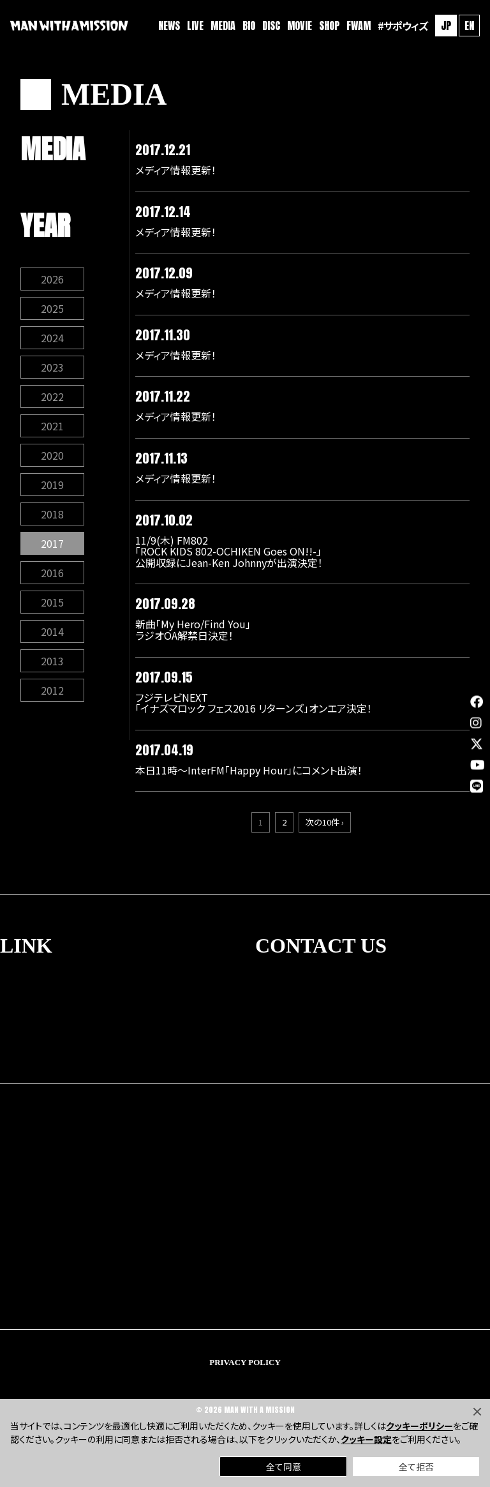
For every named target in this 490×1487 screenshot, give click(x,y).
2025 (52, 308)
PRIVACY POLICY (245, 1362)
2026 (52, 279)
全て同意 (283, 1466)
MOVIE (299, 25)
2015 (52, 602)
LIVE (195, 25)
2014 (52, 631)
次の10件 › (325, 822)
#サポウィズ (402, 25)
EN (469, 25)
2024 (52, 337)
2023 (52, 367)
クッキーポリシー (419, 1425)
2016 (52, 572)
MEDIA (223, 25)
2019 (52, 484)
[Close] (477, 1411)
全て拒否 (416, 1466)
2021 (52, 426)
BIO (248, 25)
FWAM (358, 25)
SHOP (329, 25)
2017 (52, 543)
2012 (52, 690)
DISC (271, 25)
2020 (52, 455)
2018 (52, 514)
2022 (52, 396)
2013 (52, 660)
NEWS (169, 25)
